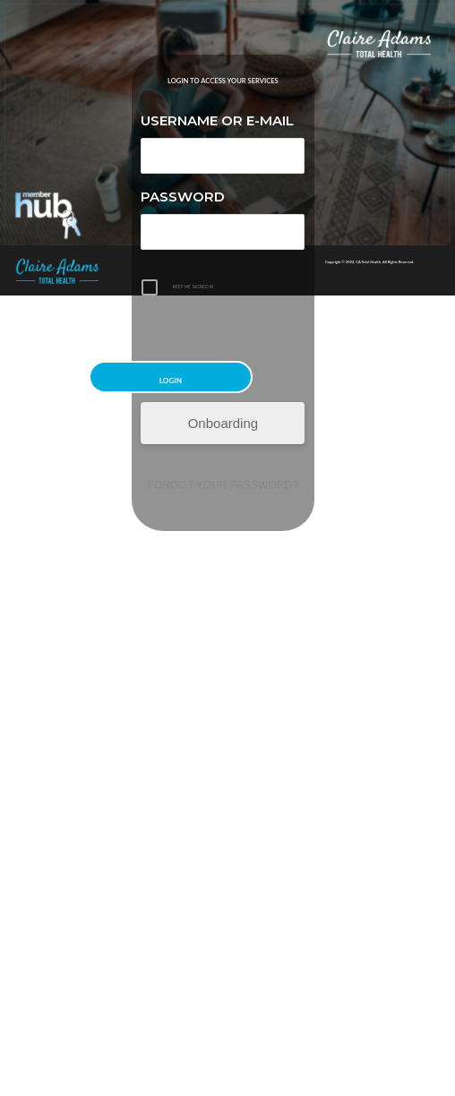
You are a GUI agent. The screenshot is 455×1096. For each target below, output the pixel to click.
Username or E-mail (217, 120)
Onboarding (223, 423)
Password (183, 196)
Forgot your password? (223, 485)
